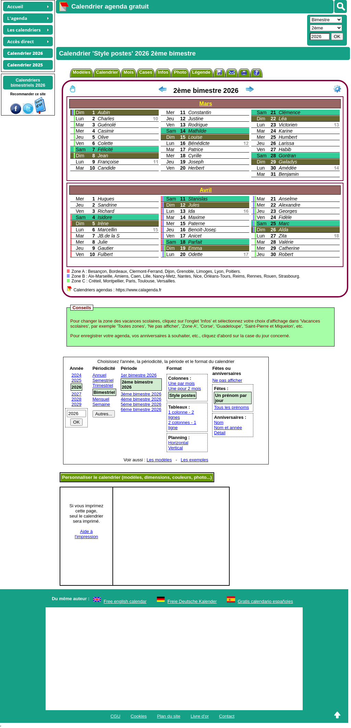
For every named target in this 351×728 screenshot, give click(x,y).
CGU (115, 716)
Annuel (99, 375)
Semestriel (103, 380)
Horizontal (178, 442)
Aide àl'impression (86, 534)
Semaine (101, 404)
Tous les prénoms (231, 407)
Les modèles (159, 459)
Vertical (175, 447)
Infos (163, 72)
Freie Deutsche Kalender (192, 601)
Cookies (139, 716)
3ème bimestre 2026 (141, 394)
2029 (77, 404)
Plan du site (168, 716)
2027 (77, 394)
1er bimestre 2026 (139, 375)
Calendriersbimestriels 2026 (28, 82)
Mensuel (101, 399)
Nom (218, 422)
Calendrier (107, 72)
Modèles (81, 72)
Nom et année (228, 427)
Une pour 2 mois (184, 388)
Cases (145, 72)
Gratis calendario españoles (265, 601)
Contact (226, 716)
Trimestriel (103, 385)
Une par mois (181, 383)
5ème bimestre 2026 (141, 404)
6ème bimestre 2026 (141, 409)
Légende (201, 72)
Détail (219, 432)
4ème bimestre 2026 (141, 399)
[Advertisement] (180, 29)
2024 (77, 375)
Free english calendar (125, 601)
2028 (77, 399)
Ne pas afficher (227, 380)
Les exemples (194, 459)
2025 (77, 380)
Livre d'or (200, 716)
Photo (180, 72)
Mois (128, 72)
